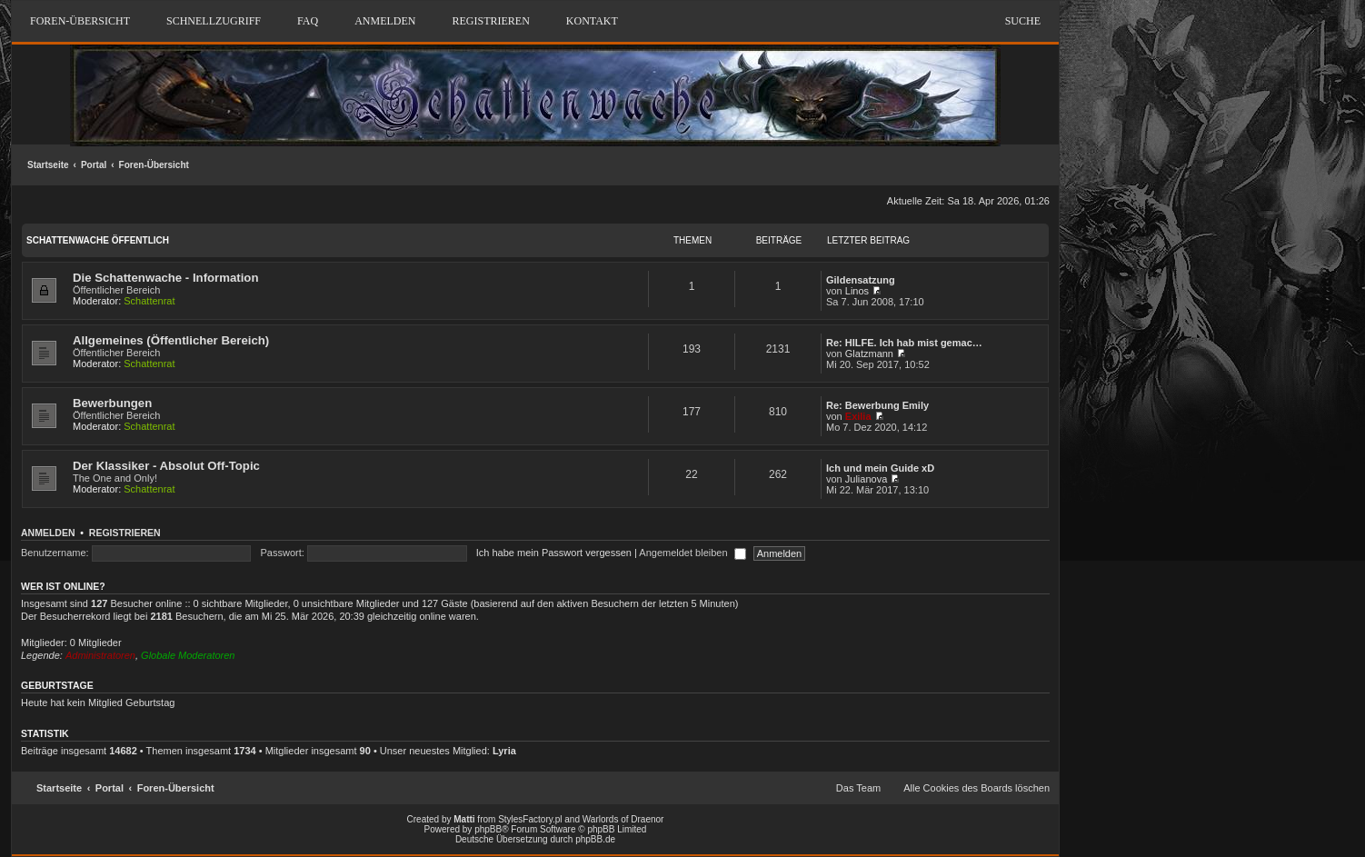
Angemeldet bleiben (692, 552)
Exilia (858, 416)
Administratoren (100, 655)
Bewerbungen (112, 403)
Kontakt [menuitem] (592, 21)
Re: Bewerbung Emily (877, 405)
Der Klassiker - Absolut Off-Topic (166, 466)
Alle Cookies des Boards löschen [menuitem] (976, 787)
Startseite (48, 165)
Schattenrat (149, 300)
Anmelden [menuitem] (384, 21)
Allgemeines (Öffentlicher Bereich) (171, 340)
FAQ (307, 21)
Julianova (866, 478)
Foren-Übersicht (154, 165)
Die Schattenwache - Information (165, 277)
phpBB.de (595, 839)
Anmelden (48, 532)
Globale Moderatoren (187, 655)
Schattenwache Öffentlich (97, 240)
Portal (93, 165)
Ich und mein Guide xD (880, 468)
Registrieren (125, 532)
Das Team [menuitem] (858, 787)
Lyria (504, 750)
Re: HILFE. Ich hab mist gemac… (904, 342)
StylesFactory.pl (530, 819)
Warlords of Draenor (623, 819)
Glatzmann (869, 353)
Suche (1023, 21)
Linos (857, 290)
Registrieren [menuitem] (490, 21)
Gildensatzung (860, 279)
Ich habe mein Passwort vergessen (554, 552)
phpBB (488, 829)
